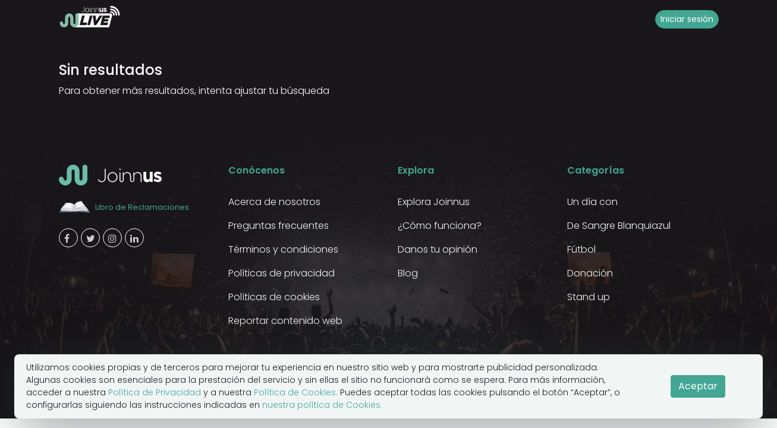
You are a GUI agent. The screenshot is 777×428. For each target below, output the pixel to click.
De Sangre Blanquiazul (619, 225)
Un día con (592, 202)
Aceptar (698, 386)
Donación (590, 273)
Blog (408, 273)
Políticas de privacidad (281, 273)
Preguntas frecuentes (278, 225)
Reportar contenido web (285, 321)
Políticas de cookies (274, 297)
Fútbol (581, 249)
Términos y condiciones (283, 249)
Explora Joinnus (434, 202)
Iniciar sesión (686, 19)
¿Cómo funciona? (440, 225)
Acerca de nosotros (274, 202)
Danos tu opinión (437, 249)
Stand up (588, 297)
